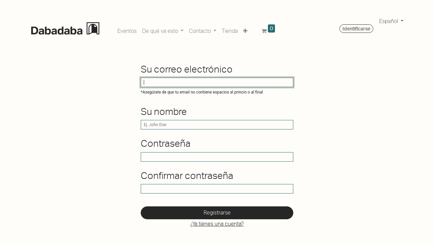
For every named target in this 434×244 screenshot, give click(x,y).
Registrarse (217, 212)
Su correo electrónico (187, 69)
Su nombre (164, 111)
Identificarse (356, 29)
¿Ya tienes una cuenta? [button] (217, 224)
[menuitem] (127, 29)
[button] (245, 29)
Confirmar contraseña (187, 175)
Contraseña (166, 143)
